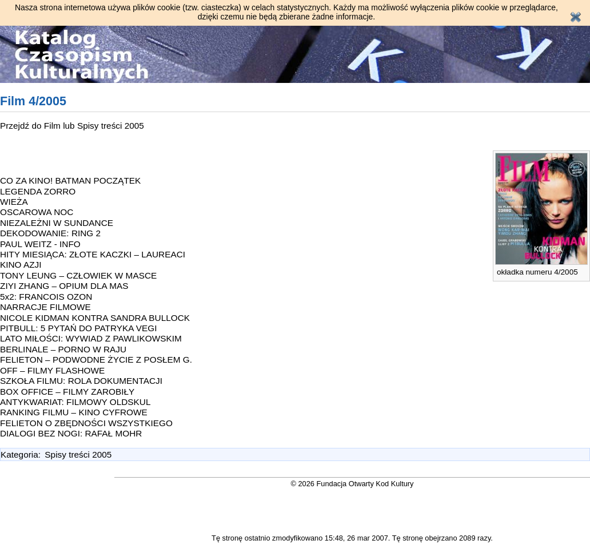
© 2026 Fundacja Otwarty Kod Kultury (352, 483)
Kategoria (19, 454)
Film (53, 125)
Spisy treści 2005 (110, 125)
